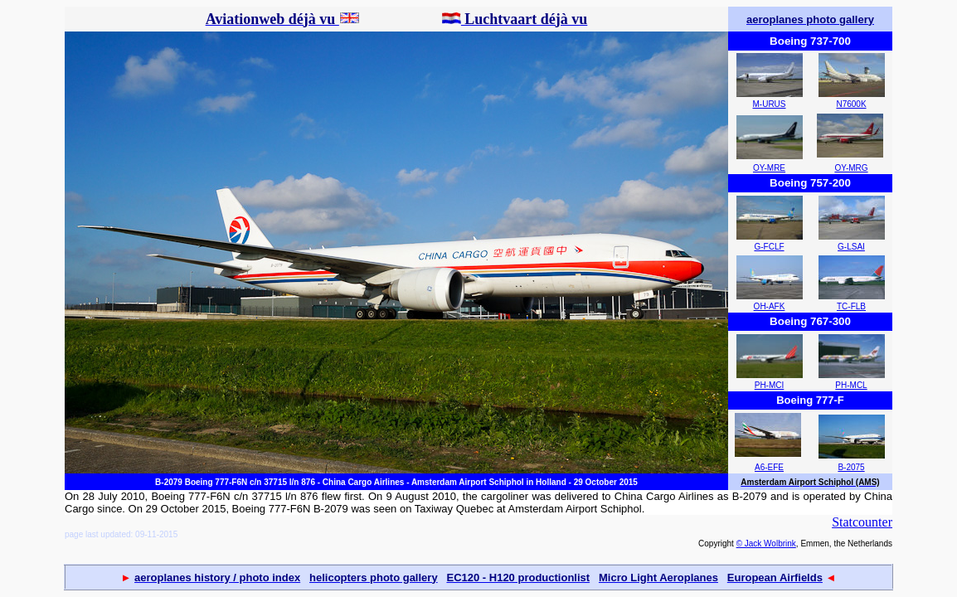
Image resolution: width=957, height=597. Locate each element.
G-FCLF (769, 246)
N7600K (851, 104)
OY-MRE (769, 167)
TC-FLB (851, 306)
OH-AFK (769, 306)
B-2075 (851, 467)
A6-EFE (769, 467)
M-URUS (769, 104)
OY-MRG (850, 167)
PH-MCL (851, 385)
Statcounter (862, 522)
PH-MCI (770, 385)
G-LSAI (851, 246)
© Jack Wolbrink (766, 543)
